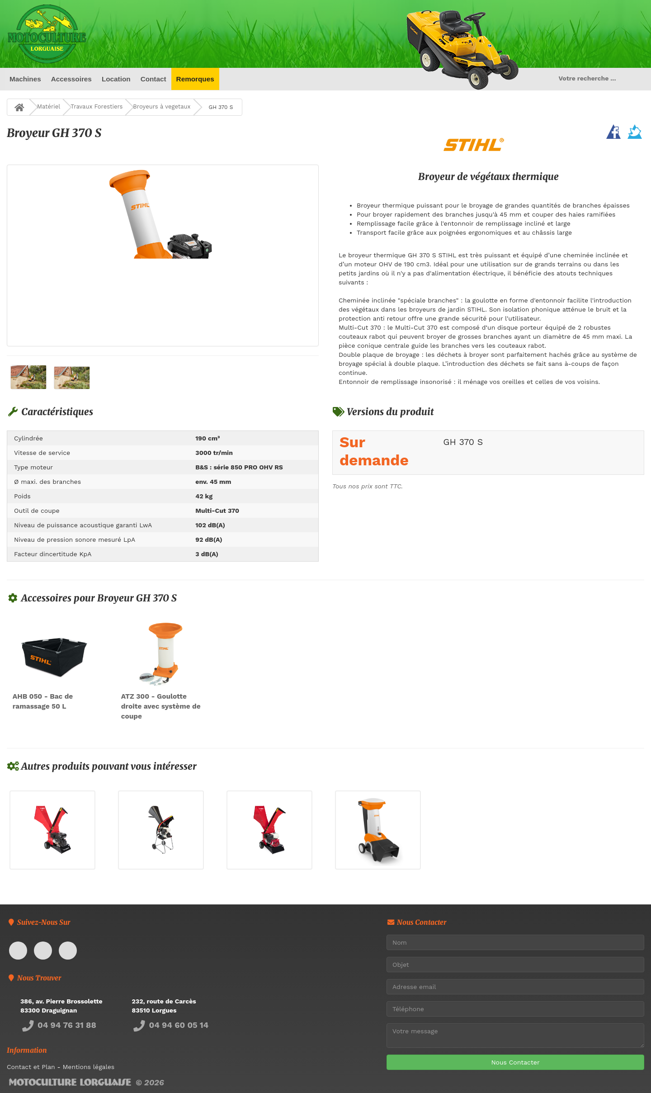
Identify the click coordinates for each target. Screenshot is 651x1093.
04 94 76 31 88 (58, 1025)
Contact (153, 79)
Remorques (195, 79)
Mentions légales (88, 1067)
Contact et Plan (31, 1067)
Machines (25, 79)
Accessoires (71, 79)
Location (116, 79)
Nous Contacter (515, 1062)
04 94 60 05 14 (170, 1025)
